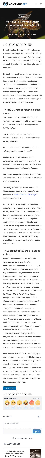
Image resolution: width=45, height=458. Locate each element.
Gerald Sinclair (16, 34)
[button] (41, 4)
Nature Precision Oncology (25, 195)
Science (22, 16)
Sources (11, 388)
